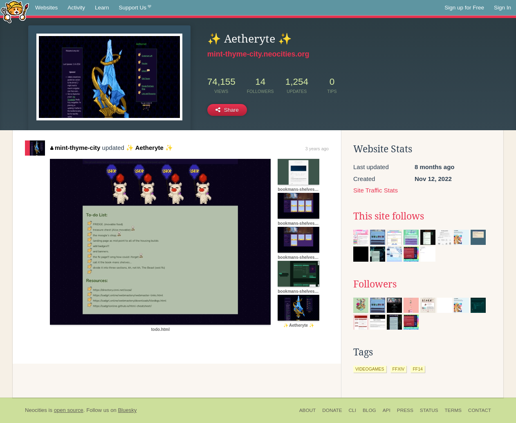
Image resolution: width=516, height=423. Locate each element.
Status (429, 410)
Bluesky (127, 410)
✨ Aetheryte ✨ (149, 147)
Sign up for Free (464, 8)
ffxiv (399, 368)
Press (405, 410)
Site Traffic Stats (375, 190)
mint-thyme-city (75, 147)
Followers (375, 284)
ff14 (418, 368)
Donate (332, 410)
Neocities (36, 410)
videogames (369, 368)
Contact (479, 410)
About (307, 410)
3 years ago (317, 148)
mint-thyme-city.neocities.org (258, 54)
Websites (46, 8)
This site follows (388, 216)
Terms (453, 410)
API (386, 410)
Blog (369, 410)
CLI (352, 410)
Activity (76, 8)
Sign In (502, 8)
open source (68, 410)
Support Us (135, 8)
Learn (102, 8)
